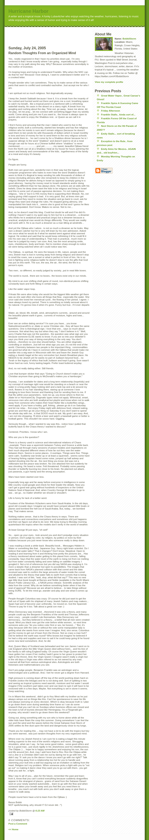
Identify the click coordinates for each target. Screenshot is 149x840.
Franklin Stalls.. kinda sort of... (118, 114)
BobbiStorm (129, 38)
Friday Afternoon (110, 110)
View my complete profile (109, 82)
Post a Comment (18, 823)
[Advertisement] (56, 33)
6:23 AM (39, 810)
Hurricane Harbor (28, 11)
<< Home (13, 829)
